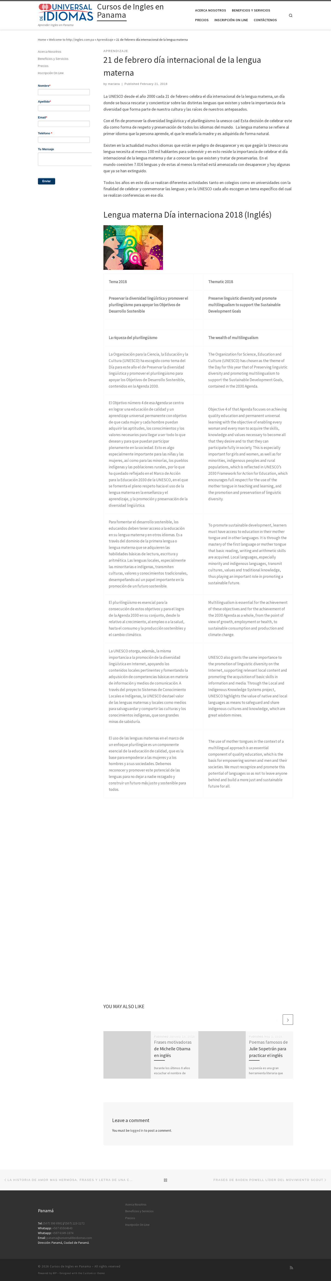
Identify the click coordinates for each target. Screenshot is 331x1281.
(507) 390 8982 (53, 1223)
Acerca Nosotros (49, 51)
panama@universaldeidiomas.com (69, 1238)
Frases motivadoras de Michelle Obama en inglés (172, 1048)
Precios (43, 66)
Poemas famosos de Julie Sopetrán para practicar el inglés (268, 1048)
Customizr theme (94, 1273)
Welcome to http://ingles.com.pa (71, 39)
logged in (136, 1130)
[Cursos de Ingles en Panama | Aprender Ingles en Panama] (66, 11)
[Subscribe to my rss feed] (291, 1268)
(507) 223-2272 (75, 1223)
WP (55, 1273)
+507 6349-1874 (62, 1233)
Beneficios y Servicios (53, 59)
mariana (114, 84)
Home (42, 39)
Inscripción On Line (51, 73)
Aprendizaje (105, 39)
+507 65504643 (62, 1228)
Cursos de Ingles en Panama (70, 1266)
